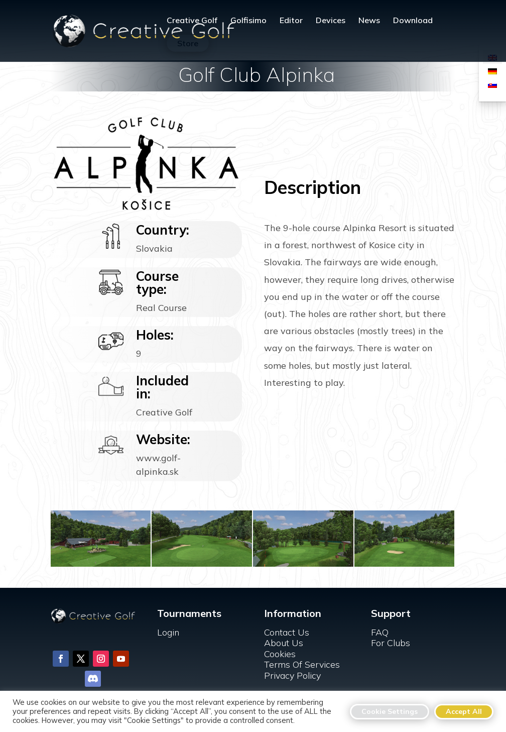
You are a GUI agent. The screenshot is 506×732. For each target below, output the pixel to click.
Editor (291, 21)
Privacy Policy (292, 675)
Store (187, 43)
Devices (330, 21)
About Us (283, 643)
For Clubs (390, 643)
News (369, 21)
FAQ (380, 632)
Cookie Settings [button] (389, 711)
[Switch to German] (492, 70)
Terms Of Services (302, 664)
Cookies (280, 654)
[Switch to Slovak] (492, 84)
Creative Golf (192, 21)
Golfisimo (248, 21)
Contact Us (286, 632)
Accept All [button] (464, 711)
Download (413, 21)
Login (168, 632)
